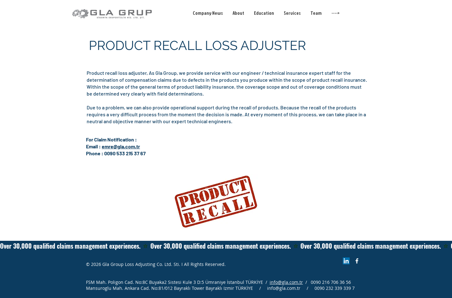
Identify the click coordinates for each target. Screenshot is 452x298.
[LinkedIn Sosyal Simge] (346, 260)
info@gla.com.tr (286, 282)
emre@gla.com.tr (121, 146)
